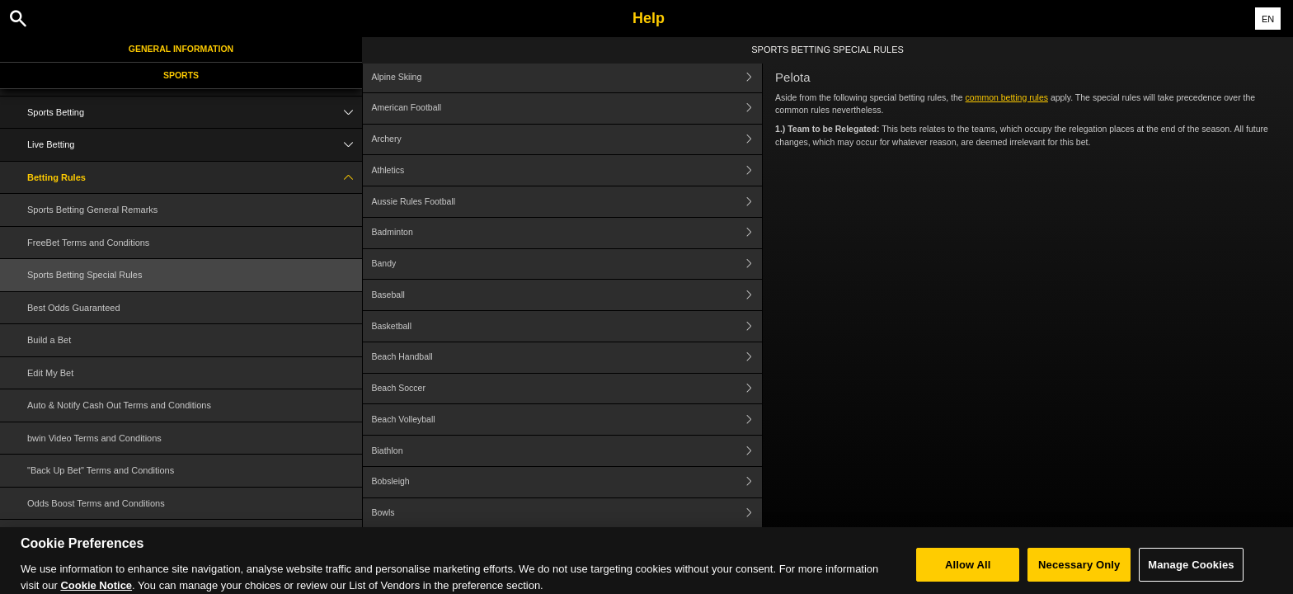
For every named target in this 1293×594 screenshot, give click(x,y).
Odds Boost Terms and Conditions (96, 503)
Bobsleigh (567, 482)
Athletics (567, 170)
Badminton (567, 233)
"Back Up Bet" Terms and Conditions (100, 470)
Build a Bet (49, 340)
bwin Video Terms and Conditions (94, 438)
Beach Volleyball (567, 419)
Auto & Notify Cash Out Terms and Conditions (119, 405)
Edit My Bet (50, 373)
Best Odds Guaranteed (73, 308)
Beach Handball (567, 357)
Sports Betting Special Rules (84, 275)
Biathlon (567, 451)
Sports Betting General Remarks (92, 209)
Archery (567, 140)
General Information (181, 49)
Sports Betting (194, 113)
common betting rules (1007, 97)
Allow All (968, 574)
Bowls (567, 513)
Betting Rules (194, 178)
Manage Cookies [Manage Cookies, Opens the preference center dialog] (1191, 574)
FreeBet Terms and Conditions (88, 243)
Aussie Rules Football (567, 201)
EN (1268, 19)
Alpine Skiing (567, 77)
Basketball (567, 326)
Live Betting (194, 145)
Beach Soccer (567, 389)
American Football (567, 108)
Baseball (567, 295)
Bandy (567, 264)
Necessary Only (1079, 574)
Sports (181, 75)
